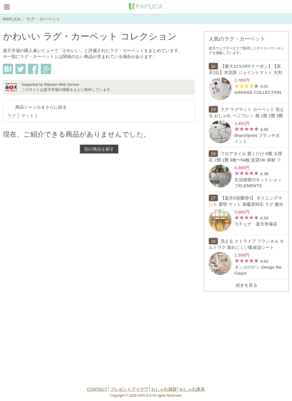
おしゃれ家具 (192, 389)
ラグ (11, 115)
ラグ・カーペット (43, 19)
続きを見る (246, 285)
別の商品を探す (99, 149)
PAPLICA (11, 19)
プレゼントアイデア (129, 389)
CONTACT (97, 389)
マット (27, 115)
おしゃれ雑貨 (164, 389)
